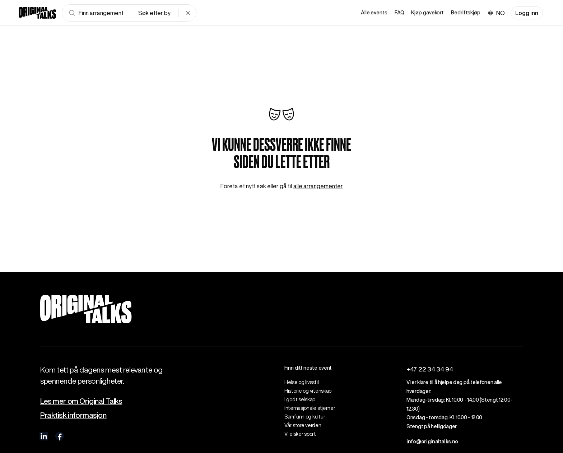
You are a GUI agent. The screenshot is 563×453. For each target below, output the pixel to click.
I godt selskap (299, 399)
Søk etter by (154, 13)
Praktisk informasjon (73, 415)
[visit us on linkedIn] (43, 436)
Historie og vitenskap (307, 390)
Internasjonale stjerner (309, 408)
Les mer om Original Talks (81, 401)
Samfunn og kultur (304, 416)
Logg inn (526, 13)
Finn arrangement (96, 13)
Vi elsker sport (300, 433)
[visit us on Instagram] (75, 436)
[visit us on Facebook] (59, 436)
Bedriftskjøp (465, 12)
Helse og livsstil (301, 382)
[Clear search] (187, 12)
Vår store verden (302, 425)
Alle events (374, 12)
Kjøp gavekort (427, 12)
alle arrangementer (318, 186)
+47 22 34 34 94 (429, 369)
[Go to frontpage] (37, 13)
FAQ (399, 12)
